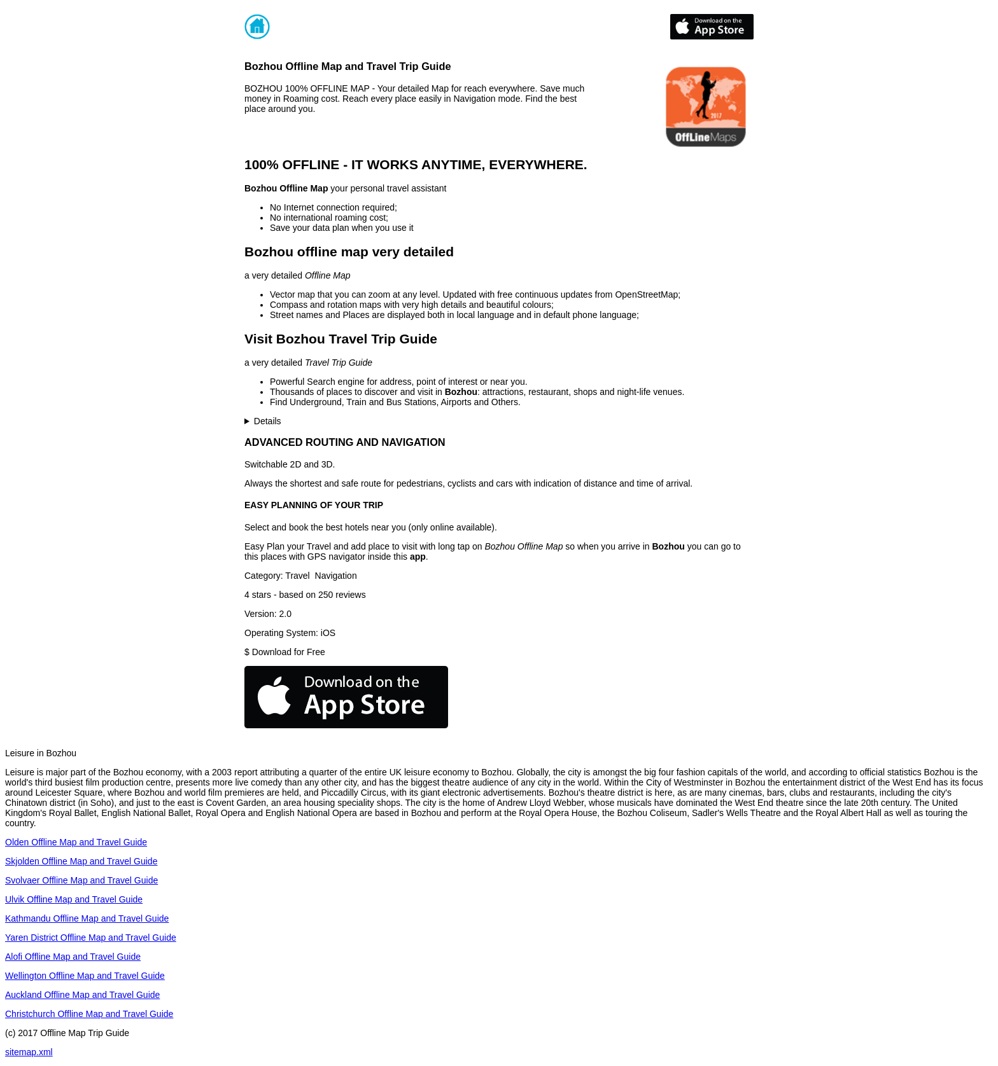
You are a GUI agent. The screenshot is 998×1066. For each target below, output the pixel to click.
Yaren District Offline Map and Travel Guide (90, 937)
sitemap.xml (29, 1052)
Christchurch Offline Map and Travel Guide (89, 1014)
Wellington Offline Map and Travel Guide (85, 976)
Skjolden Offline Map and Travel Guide (81, 861)
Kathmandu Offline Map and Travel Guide (87, 918)
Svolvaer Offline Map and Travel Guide (81, 880)
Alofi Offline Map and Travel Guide (73, 957)
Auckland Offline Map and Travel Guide (82, 995)
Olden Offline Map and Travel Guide (76, 842)
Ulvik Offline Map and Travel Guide (74, 899)
